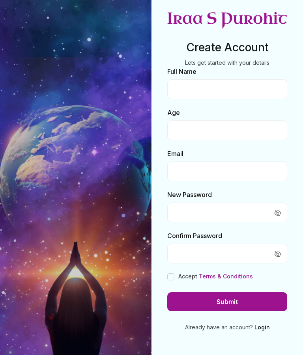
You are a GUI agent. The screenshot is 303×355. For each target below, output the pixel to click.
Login (262, 327)
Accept (215, 276)
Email (175, 154)
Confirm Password (194, 236)
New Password (189, 195)
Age (173, 112)
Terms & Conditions (226, 276)
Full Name (181, 71)
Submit (227, 302)
